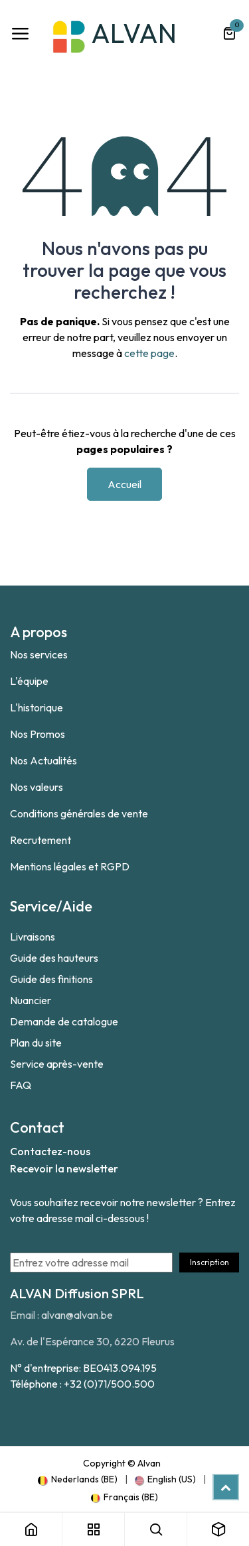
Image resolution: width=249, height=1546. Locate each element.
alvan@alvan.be (77, 1314)
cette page (149, 353)
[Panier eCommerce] (229, 34)
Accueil (124, 484)
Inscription (209, 1262)
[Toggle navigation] (20, 34)
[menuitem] (77, 1479)
